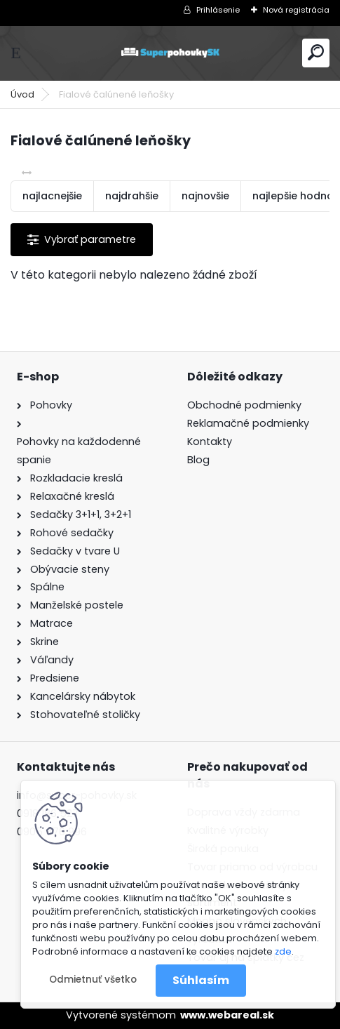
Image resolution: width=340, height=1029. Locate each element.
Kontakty (209, 441)
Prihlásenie (218, 9)
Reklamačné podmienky (248, 423)
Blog (198, 460)
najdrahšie (131, 196)
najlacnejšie (52, 196)
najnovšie (205, 196)
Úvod (22, 94)
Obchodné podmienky (244, 405)
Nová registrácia (296, 9)
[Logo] (170, 53)
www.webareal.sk (227, 1015)
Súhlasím (200, 980)
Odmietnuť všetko (93, 979)
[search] (315, 52)
